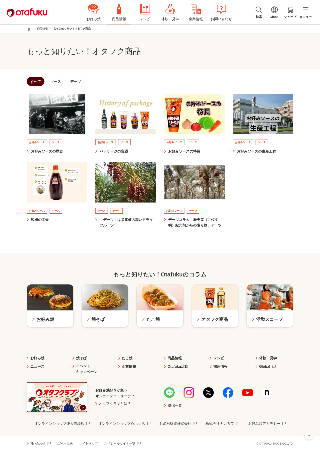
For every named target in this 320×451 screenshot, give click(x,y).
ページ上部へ (308, 435)
